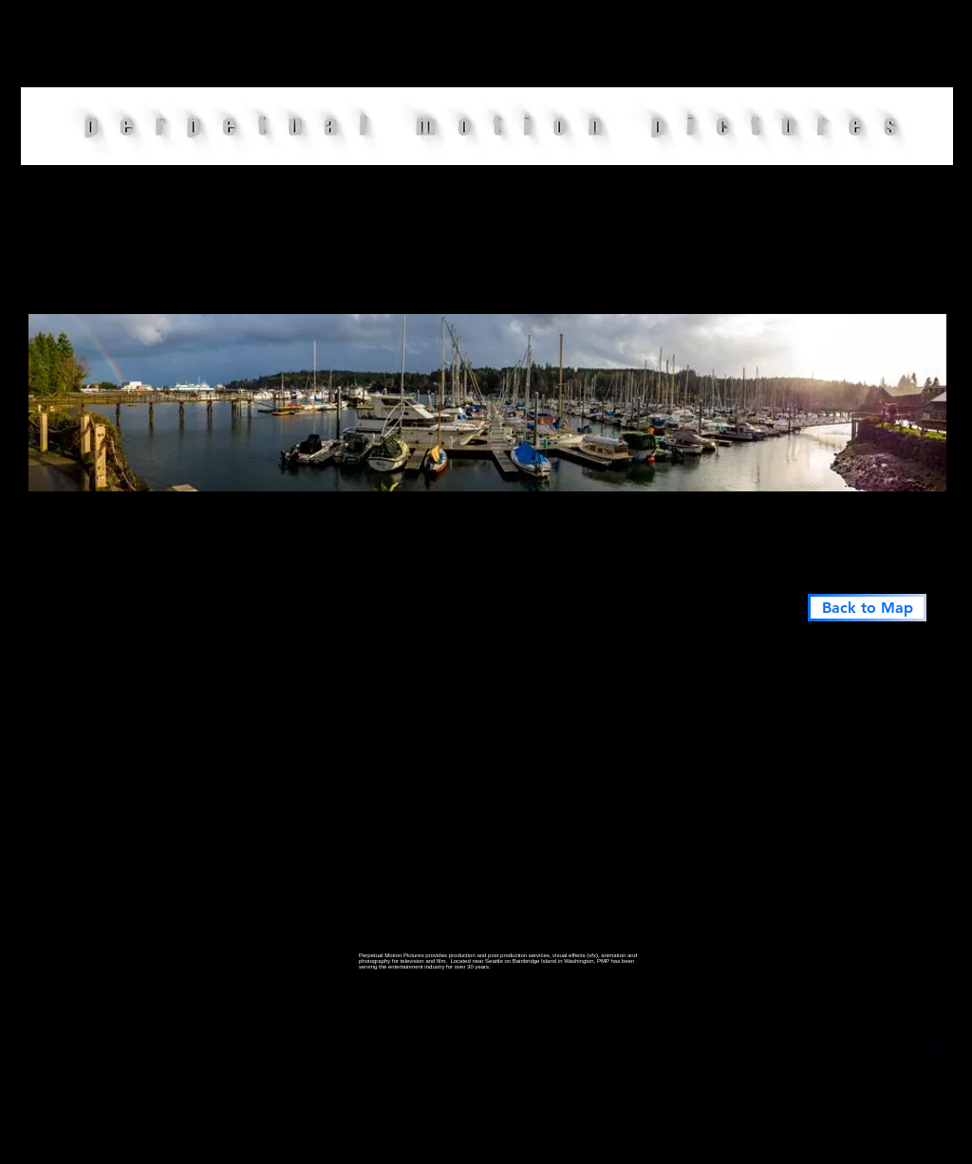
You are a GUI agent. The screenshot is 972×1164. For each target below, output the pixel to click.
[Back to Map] (867, 607)
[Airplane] (930, 1051)
